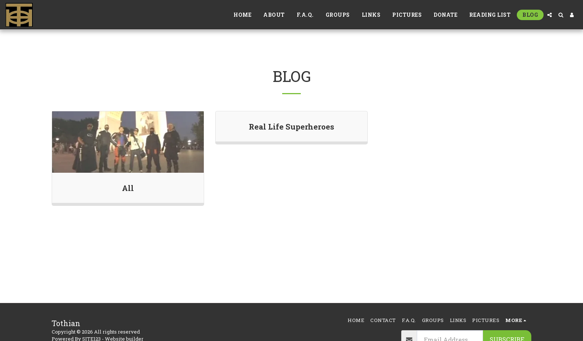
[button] (549, 14)
